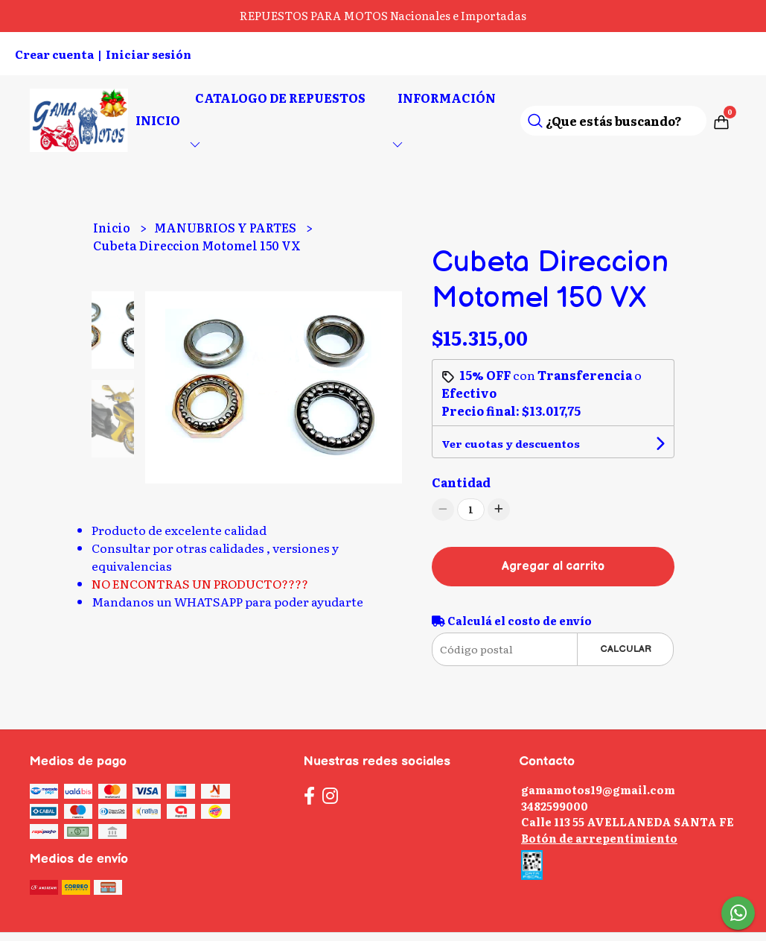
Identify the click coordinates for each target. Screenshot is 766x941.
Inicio (157, 120)
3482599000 (554, 806)
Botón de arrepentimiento (599, 838)
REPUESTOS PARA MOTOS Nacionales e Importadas (383, 15)
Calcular (625, 649)
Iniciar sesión (148, 54)
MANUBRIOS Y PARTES (226, 227)
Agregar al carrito (553, 567)
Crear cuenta (54, 54)
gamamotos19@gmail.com (598, 789)
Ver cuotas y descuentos (510, 443)
